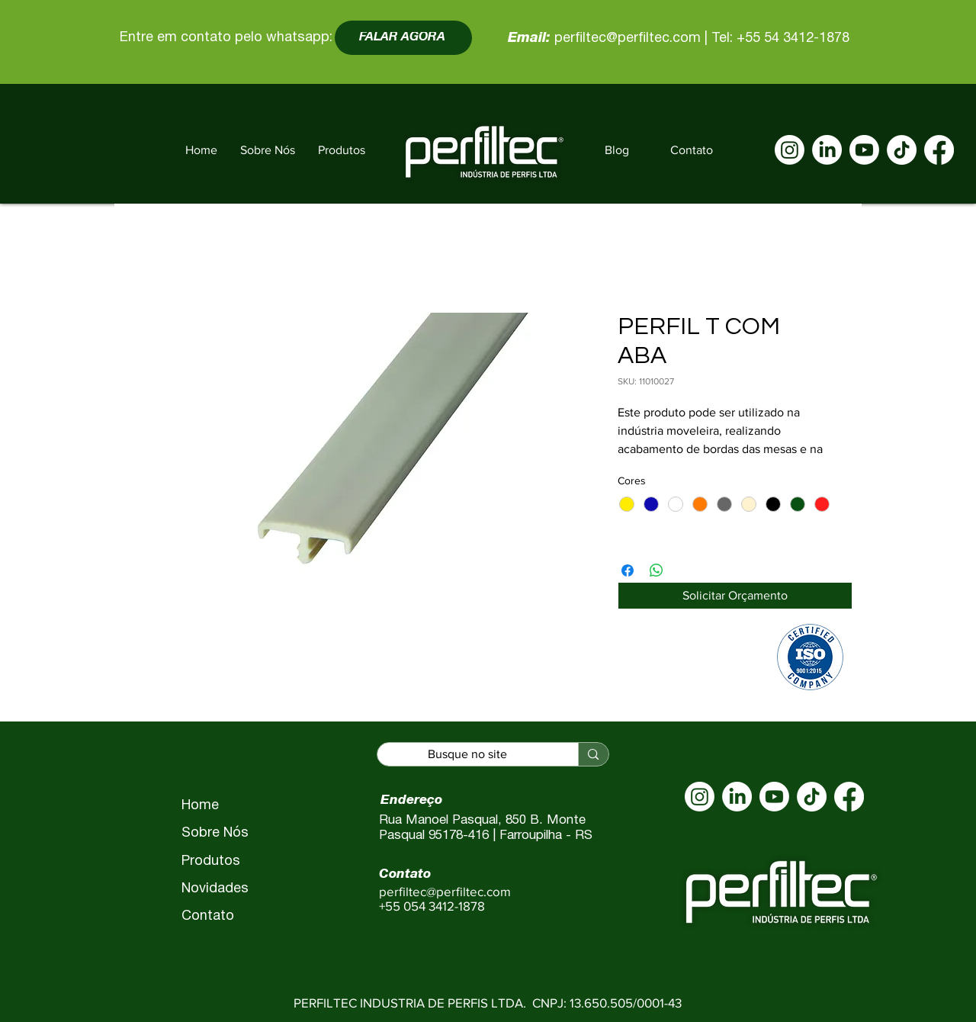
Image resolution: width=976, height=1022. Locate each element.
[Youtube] (864, 150)
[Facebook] (939, 150)
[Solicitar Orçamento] (735, 596)
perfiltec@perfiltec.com (627, 38)
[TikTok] (902, 150)
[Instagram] (789, 150)
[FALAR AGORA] (403, 38)
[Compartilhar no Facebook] (627, 570)
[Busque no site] (468, 755)
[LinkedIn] (827, 150)
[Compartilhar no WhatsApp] (656, 570)
